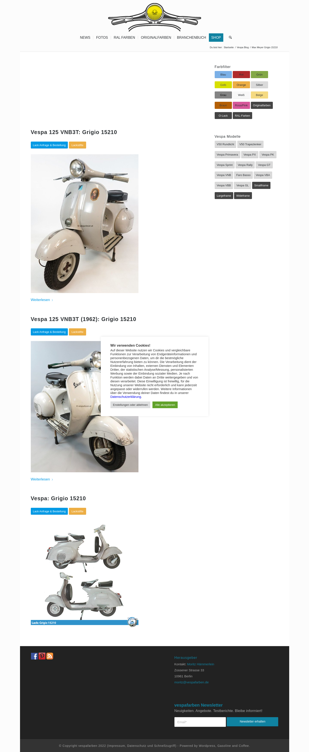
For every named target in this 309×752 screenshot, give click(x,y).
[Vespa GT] (264, 164)
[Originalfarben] (262, 105)
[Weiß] (241, 95)
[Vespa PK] (267, 154)
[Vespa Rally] (245, 164)
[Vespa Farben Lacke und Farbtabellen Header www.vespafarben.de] (154, 16)
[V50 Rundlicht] (225, 144)
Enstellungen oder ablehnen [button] (130, 404)
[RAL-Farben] (242, 115)
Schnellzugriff (164, 745)
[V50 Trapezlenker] (250, 144)
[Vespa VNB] (224, 175)
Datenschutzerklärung (125, 396)
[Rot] (241, 74)
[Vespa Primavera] (227, 154)
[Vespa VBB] (224, 185)
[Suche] (229, 37)
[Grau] (223, 95)
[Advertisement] (112, 97)
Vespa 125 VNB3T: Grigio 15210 (74, 132)
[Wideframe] (243, 195)
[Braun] (223, 105)
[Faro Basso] (243, 175)
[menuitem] (85, 37)
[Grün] (259, 74)
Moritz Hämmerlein (200, 664)
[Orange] (241, 84)
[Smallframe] (261, 185)
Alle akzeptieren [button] (165, 404)
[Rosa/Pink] (241, 105)
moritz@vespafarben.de (191, 682)
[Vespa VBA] (263, 175)
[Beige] (259, 95)
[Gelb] (223, 84)
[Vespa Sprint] (225, 164)
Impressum (116, 745)
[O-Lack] (223, 115)
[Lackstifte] (77, 145)
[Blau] (223, 74)
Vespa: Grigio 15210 (58, 498)
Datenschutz (136, 745)
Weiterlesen (42, 300)
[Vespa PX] (249, 154)
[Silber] (259, 84)
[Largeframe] (224, 195)
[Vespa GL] (242, 185)
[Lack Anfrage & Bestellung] (49, 145)
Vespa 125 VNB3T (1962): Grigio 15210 (83, 319)
